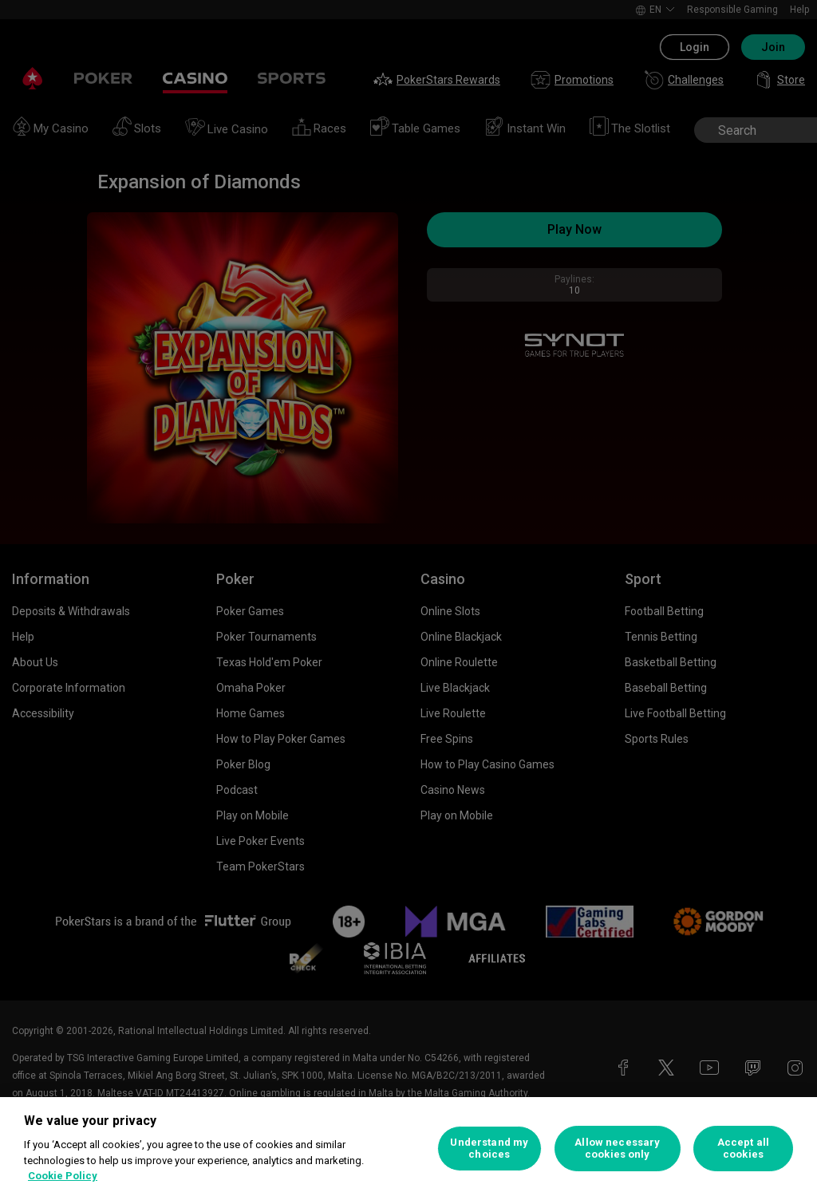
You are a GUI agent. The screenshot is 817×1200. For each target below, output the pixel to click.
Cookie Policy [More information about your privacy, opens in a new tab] (62, 1176)
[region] (408, 1148)
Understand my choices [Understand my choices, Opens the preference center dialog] (489, 1148)
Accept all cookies (743, 1148)
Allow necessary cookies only (617, 1148)
